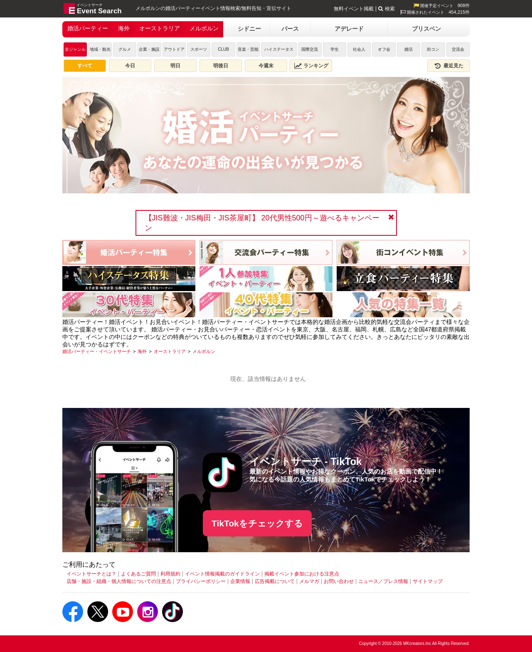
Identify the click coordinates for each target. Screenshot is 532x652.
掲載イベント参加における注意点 (301, 574)
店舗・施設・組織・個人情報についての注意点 (118, 581)
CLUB (223, 49)
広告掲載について (275, 581)
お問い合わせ (339, 581)
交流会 (458, 49)
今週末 (266, 66)
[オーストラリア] (170, 351)
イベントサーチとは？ (91, 574)
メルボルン (204, 28)
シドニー (249, 28)
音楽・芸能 (248, 49)
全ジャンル (75, 49)
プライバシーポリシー (201, 581)
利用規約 (170, 574)
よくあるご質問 (138, 574)
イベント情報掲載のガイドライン (222, 574)
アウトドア (174, 49)
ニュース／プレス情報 (383, 581)
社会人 (359, 49)
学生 (334, 49)
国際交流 (309, 49)
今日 (130, 66)
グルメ (124, 49)
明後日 (220, 66)
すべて (84, 66)
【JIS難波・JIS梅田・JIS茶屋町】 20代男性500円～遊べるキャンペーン (262, 223)
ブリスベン (426, 28)
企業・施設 (149, 49)
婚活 (408, 49)
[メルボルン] (203, 351)
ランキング (311, 66)
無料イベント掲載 (354, 9)
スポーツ (198, 49)
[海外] (142, 351)
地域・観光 (100, 49)
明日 (175, 66)
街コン (433, 49)
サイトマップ (428, 581)
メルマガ (309, 581)
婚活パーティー (87, 28)
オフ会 (384, 49)
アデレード (349, 28)
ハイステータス (278, 49)
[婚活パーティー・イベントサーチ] (96, 351)
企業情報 (240, 581)
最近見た (448, 66)
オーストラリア (159, 28)
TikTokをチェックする (257, 523)
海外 (124, 28)
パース (290, 28)
